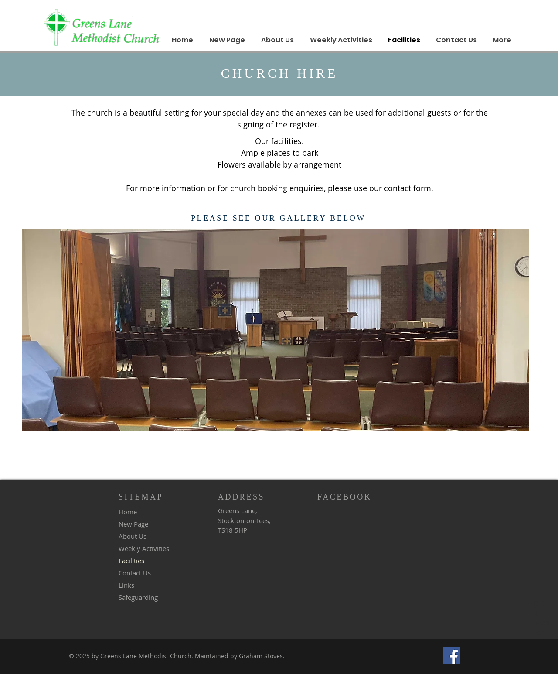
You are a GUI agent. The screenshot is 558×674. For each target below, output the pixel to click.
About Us (132, 536)
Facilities (131, 560)
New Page (133, 524)
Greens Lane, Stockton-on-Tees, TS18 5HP (244, 520)
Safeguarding (138, 597)
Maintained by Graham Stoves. (239, 656)
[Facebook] (451, 655)
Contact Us (135, 572)
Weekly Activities (144, 548)
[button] (275, 330)
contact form (407, 188)
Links (126, 585)
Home (128, 511)
